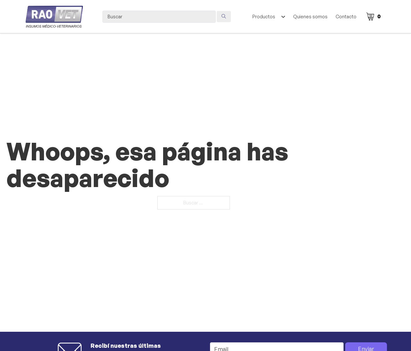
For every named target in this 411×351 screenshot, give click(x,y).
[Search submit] (224, 16)
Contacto (346, 16)
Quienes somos (310, 16)
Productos (263, 16)
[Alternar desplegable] (283, 17)
